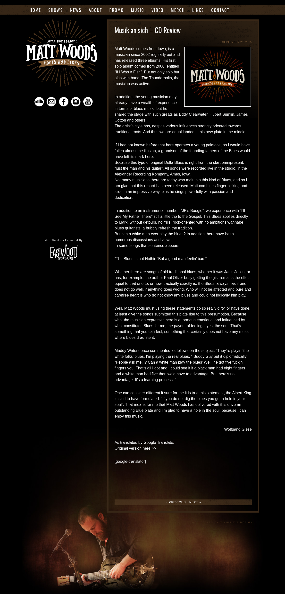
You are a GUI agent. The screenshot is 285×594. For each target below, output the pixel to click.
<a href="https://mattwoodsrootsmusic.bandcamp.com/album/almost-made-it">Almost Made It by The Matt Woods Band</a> (63, 171)
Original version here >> (135, 448)
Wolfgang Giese (238, 429)
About (95, 10)
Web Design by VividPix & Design (222, 522)
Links (198, 10)
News (75, 10)
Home (35, 10)
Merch (178, 10)
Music (137, 10)
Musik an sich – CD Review (148, 30)
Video (157, 10)
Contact (220, 10)
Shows (55, 10)
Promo (116, 10)
